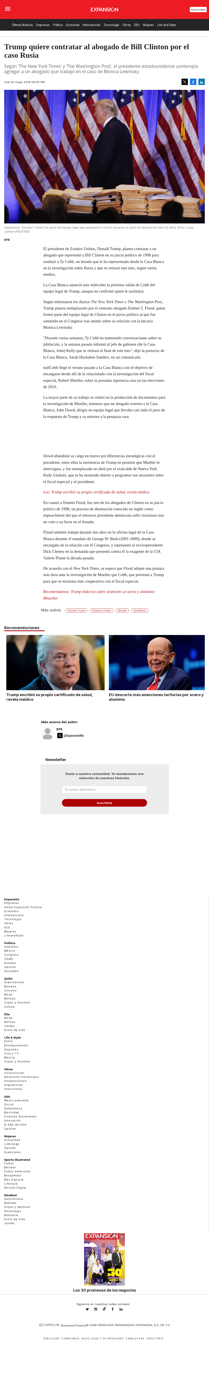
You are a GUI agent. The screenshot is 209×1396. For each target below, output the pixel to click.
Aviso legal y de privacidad (103, 1338)
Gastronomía (13, 1198)
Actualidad (12, 1139)
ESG (137, 25)
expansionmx (90, 1309)
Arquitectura (13, 1085)
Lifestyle (11, 1183)
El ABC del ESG (15, 1124)
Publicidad (51, 1338)
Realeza (10, 986)
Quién (8, 978)
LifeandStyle (14, 935)
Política (58, 25)
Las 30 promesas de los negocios (104, 1290)
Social (9, 1104)
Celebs (9, 1026)
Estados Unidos (101, 610)
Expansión (11, 899)
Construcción (14, 1072)
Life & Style (12, 1037)
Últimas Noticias (22, 25)
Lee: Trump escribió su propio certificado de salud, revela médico (96, 492)
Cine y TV (11, 1053)
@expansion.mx (104, 1309)
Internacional (91, 25)
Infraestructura (15, 1081)
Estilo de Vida (14, 1219)
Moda (8, 994)
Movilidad (11, 1112)
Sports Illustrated (17, 1159)
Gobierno (11, 946)
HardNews (140, 610)
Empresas (43, 25)
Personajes (12, 1211)
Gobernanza (13, 1108)
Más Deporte (14, 1179)
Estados (10, 963)
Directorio (155, 1338)
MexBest (10, 1195)
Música (9, 1057)
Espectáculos (14, 982)
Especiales (12, 1152)
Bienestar (11, 1215)
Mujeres (148, 25)
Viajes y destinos (17, 1206)
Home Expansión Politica (23, 907)
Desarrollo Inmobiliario (21, 1076)
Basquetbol (13, 1175)
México (9, 950)
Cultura (9, 1006)
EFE (59, 729)
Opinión (10, 967)
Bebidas (10, 1202)
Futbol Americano (17, 1171)
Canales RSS (135, 1338)
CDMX (8, 959)
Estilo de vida (14, 1030)
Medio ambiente (16, 1100)
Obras (126, 25)
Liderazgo (12, 1144)
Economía (72, 25)
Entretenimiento (16, 1045)
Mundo (122, 610)
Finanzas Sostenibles (20, 1116)
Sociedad (11, 971)
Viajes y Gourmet (17, 1002)
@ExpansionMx (73, 735)
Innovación (12, 1120)
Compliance (70, 1338)
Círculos (10, 990)
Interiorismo (13, 1089)
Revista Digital (198, 9)
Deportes (11, 1049)
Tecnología (111, 25)
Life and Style (166, 25)
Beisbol (10, 1167)
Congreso (11, 954)
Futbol (9, 1163)
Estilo (8, 1041)
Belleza (10, 998)
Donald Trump (76, 610)
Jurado (9, 1223)
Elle (7, 1014)
